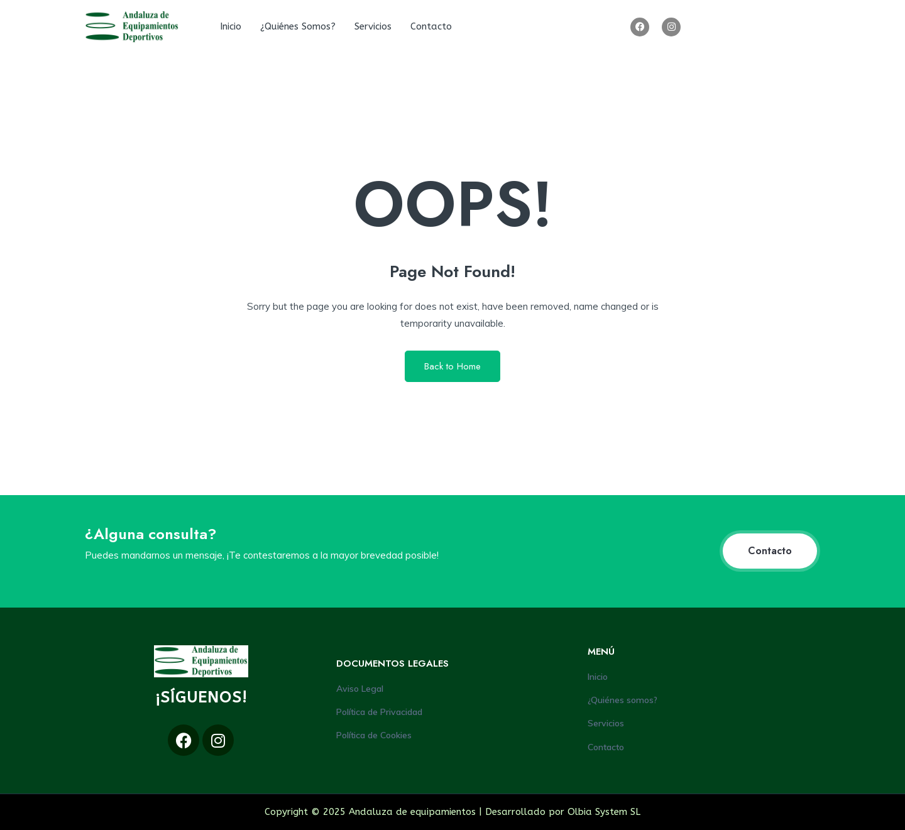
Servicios (373, 26)
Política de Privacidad (379, 712)
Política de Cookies (374, 735)
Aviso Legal (359, 688)
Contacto (431, 26)
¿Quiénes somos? (298, 26)
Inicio (230, 26)
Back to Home (452, 366)
